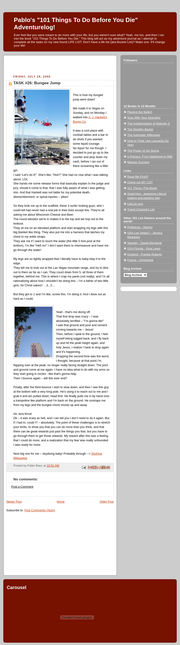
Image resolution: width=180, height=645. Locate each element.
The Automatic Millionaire (143, 135)
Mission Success (138, 162)
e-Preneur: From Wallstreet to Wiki (149, 156)
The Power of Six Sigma (143, 150)
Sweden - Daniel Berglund (144, 243)
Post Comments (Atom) (39, 510)
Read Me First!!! (137, 176)
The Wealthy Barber (140, 129)
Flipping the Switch (139, 112)
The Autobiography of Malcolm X (148, 123)
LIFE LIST (74, 42)
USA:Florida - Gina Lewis (144, 248)
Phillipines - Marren (140, 227)
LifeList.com (135, 204)
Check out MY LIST (140, 182)
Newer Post (14, 501)
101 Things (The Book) (142, 188)
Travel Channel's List (141, 209)
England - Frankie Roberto (144, 254)
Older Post (107, 501)
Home (61, 501)
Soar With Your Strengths (144, 117)
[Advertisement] (61, 66)
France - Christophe (140, 260)
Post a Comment (22, 486)
